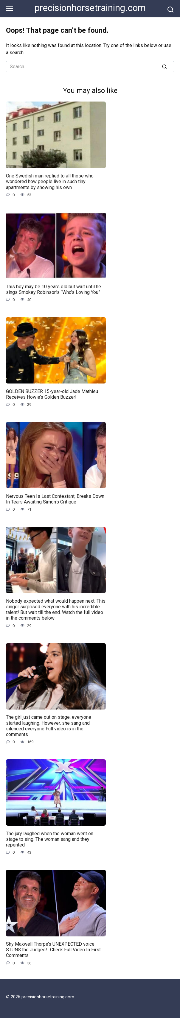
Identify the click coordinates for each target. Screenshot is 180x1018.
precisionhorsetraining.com (90, 7)
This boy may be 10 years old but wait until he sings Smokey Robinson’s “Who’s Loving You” (53, 289)
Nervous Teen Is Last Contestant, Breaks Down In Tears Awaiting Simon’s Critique (55, 498)
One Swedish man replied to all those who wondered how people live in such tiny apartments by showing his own (50, 181)
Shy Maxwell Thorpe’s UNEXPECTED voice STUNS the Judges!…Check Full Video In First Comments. (53, 949)
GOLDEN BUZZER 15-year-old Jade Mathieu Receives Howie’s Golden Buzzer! (52, 394)
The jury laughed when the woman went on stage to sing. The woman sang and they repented (49, 838)
